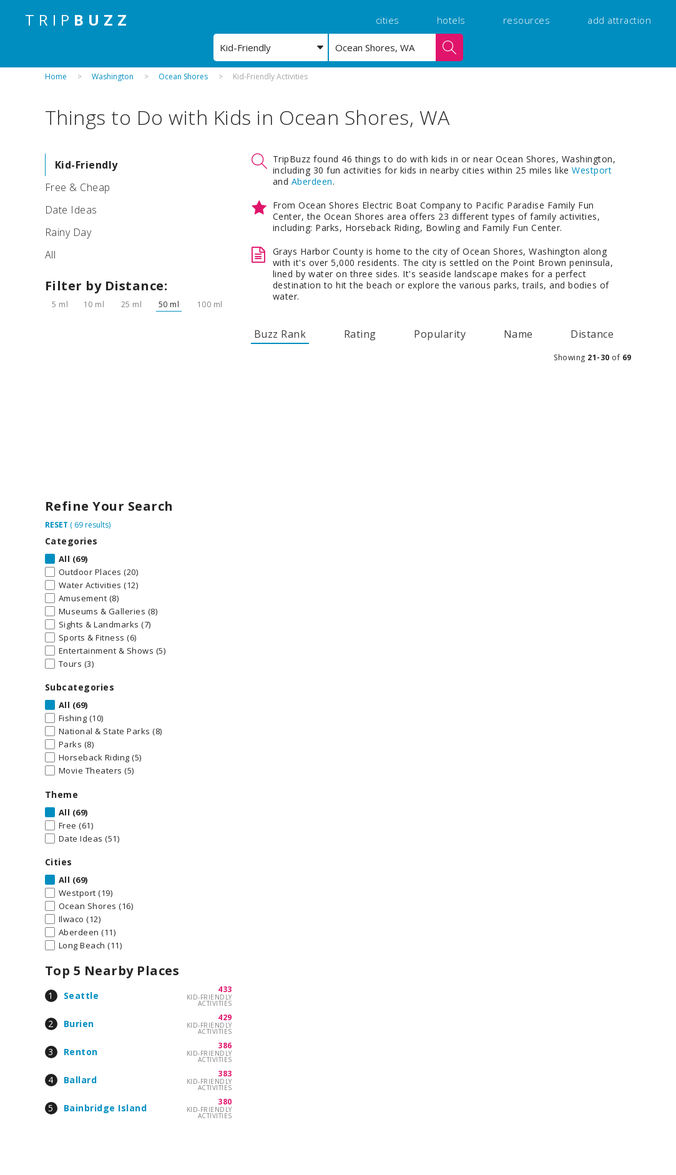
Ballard (80, 1080)
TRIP (78, 19)
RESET (56, 524)
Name (518, 334)
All (50, 255)
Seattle (81, 995)
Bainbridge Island (105, 1108)
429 (225, 1017)
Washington (113, 76)
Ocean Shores (183, 76)
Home (56, 76)
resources (527, 20)
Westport (592, 170)
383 (225, 1073)
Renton (81, 1052)
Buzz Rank (280, 334)
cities (387, 20)
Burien (79, 1024)
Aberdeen (312, 181)
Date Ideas (71, 210)
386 (225, 1045)
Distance (592, 334)
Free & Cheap (77, 187)
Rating (360, 334)
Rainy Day (68, 232)
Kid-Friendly (86, 165)
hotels (451, 20)
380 (225, 1101)
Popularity (440, 334)
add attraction (619, 20)
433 (225, 989)
